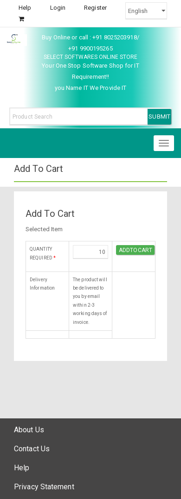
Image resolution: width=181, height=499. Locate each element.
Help (25, 7)
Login (58, 7)
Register (95, 7)
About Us (29, 429)
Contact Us (32, 448)
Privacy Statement (44, 486)
